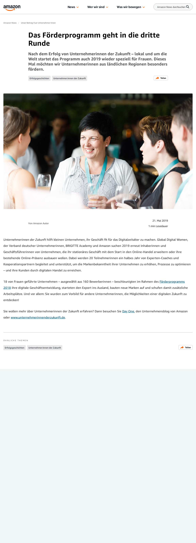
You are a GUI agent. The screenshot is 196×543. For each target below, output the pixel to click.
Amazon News (10, 22)
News (71, 7)
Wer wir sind (96, 7)
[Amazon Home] (11, 8)
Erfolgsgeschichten (39, 78)
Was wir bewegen (129, 7)
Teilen (161, 78)
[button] (77, 7)
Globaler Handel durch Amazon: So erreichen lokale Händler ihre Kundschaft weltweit (164, 432)
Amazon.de (16, 524)
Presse (13, 510)
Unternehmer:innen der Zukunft (69, 78)
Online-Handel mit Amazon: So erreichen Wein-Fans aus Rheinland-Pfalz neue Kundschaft (119, 432)
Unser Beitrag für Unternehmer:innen (18, 455)
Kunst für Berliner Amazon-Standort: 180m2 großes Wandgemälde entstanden (72, 432)
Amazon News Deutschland (24, 496)
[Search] (171, 7)
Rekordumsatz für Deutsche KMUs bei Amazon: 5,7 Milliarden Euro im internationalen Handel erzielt (23, 434)
